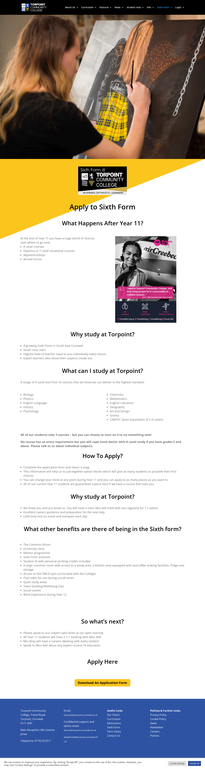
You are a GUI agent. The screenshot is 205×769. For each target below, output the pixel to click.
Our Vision (113, 715)
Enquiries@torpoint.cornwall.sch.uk (81, 715)
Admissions (114, 723)
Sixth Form (163, 7)
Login (178, 7)
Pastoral (104, 7)
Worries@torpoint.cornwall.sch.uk (80, 730)
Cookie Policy (158, 719)
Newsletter (156, 727)
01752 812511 (43, 741)
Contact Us (113, 735)
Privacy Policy (158, 715)
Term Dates (114, 731)
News (118, 7)
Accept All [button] (194, 763)
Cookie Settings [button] (177, 763)
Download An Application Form (102, 683)
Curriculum (87, 7)
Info (149, 7)
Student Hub (134, 7)
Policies (154, 735)
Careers (155, 731)
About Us (70, 7)
